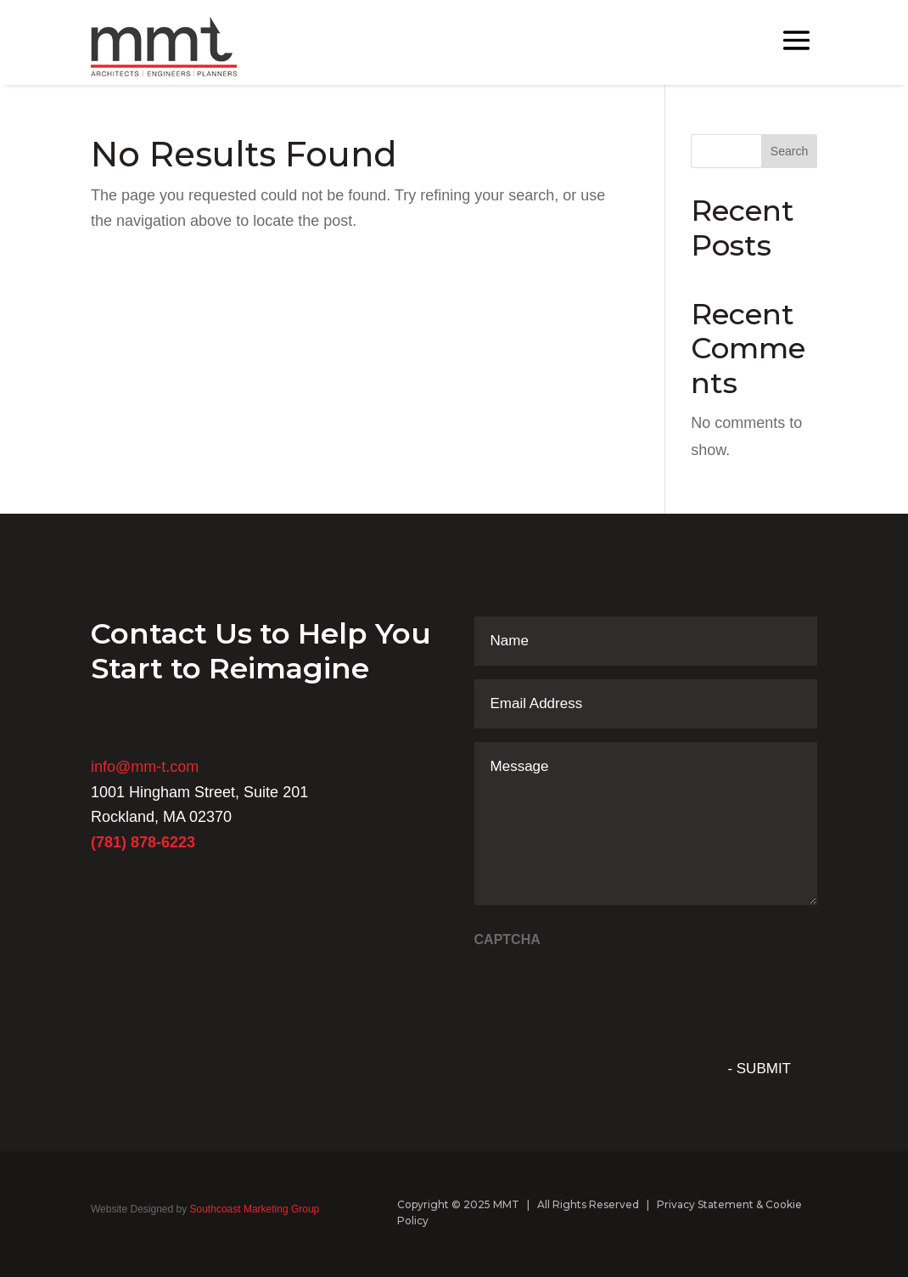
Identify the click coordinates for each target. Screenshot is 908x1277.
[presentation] (603, 991)
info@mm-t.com (145, 766)
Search (789, 151)
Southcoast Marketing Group (253, 1209)
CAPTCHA (507, 939)
